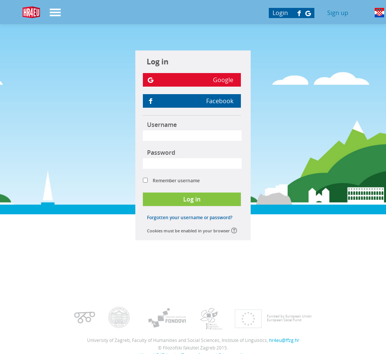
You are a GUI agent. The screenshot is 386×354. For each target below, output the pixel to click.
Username (162, 124)
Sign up (337, 13)
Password (161, 152)
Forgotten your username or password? (189, 217)
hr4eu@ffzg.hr (284, 340)
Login (280, 13)
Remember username (176, 180)
